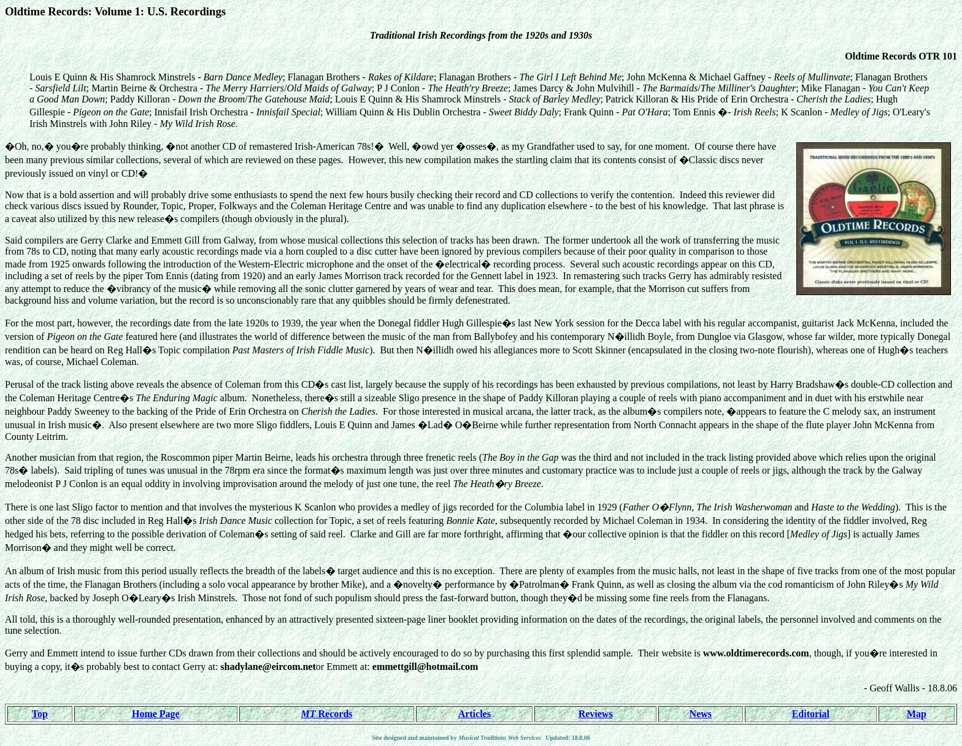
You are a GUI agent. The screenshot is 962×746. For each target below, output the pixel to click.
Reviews (596, 714)
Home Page (156, 714)
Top (40, 714)
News (701, 714)
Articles (474, 714)
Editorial (810, 714)
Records (327, 714)
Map (916, 714)
